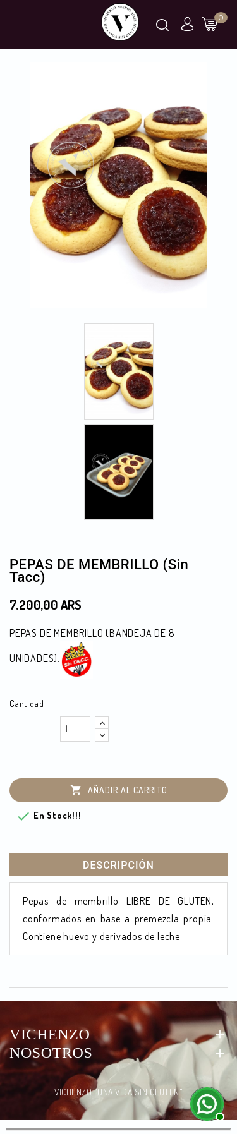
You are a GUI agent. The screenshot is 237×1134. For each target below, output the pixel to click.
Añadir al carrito (118, 790)
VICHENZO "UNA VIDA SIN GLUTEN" (118, 1092)
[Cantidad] (75, 729)
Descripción (118, 865)
